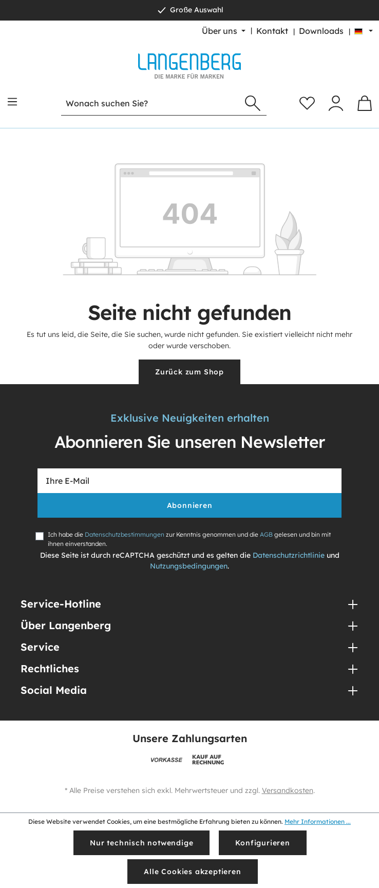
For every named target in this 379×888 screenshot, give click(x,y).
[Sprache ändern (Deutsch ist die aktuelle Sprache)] (363, 30)
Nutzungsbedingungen (189, 566)
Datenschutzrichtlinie (289, 555)
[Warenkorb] (364, 103)
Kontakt (272, 31)
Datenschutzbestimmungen (124, 534)
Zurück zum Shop (189, 371)
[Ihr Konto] (335, 103)
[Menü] (12, 101)
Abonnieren (190, 505)
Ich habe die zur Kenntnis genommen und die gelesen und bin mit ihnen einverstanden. (189, 539)
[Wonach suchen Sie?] (150, 103)
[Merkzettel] (307, 103)
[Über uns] (223, 31)
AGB (266, 534)
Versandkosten (287, 790)
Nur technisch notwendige (141, 842)
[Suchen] (253, 103)
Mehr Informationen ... (318, 821)
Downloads (321, 31)
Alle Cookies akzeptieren (192, 871)
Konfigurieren (262, 842)
